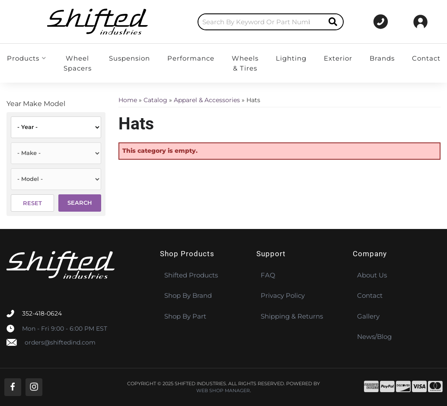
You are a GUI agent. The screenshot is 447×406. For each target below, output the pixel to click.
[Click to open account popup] (420, 21)
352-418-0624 (42, 313)
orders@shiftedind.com (60, 342)
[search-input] (226, 21)
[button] (236, 21)
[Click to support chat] (374, 21)
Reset (32, 203)
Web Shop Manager (223, 390)
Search (79, 202)
